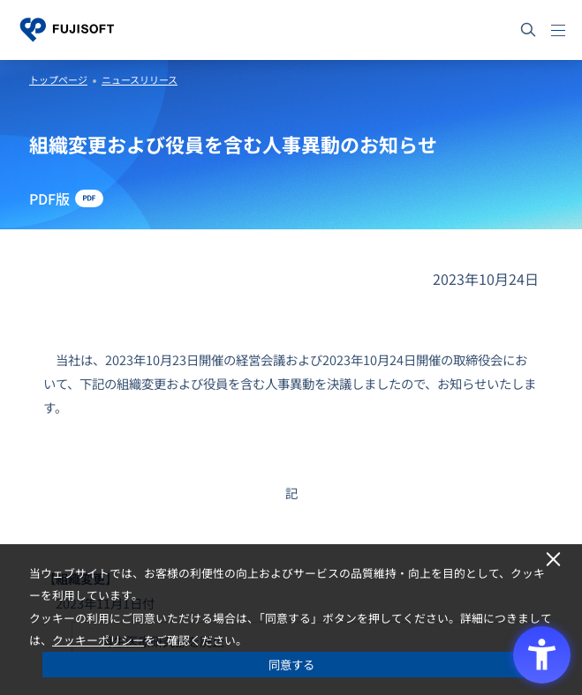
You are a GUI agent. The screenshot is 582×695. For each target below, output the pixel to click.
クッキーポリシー (98, 639)
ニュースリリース (140, 79)
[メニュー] (558, 30)
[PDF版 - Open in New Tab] (66, 199)
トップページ (58, 79)
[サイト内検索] (528, 30)
